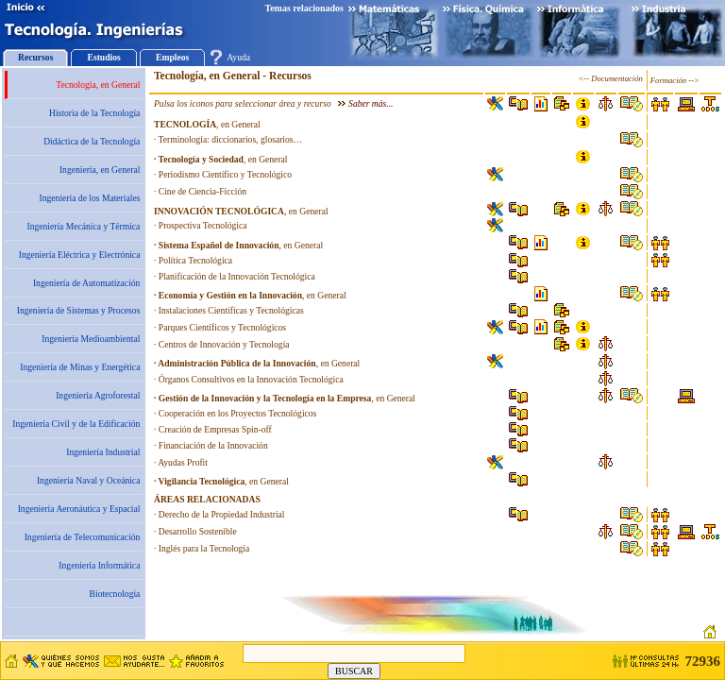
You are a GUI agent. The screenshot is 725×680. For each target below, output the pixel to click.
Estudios (104, 57)
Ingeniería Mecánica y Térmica (83, 226)
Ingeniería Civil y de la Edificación (76, 423)
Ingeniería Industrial (103, 452)
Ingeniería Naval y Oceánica (88, 480)
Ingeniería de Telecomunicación (83, 537)
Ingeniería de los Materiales (90, 198)
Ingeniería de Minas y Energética (80, 367)
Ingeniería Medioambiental (91, 338)
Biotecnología (115, 593)
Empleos (172, 57)
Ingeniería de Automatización (86, 283)
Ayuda (238, 57)
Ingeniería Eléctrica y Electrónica (80, 254)
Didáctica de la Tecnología (91, 141)
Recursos (35, 57)
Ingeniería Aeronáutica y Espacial (79, 508)
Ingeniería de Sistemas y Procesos (79, 310)
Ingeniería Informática (99, 565)
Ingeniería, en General (100, 169)
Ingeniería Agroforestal (98, 395)
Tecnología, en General (98, 84)
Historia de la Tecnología (94, 113)
